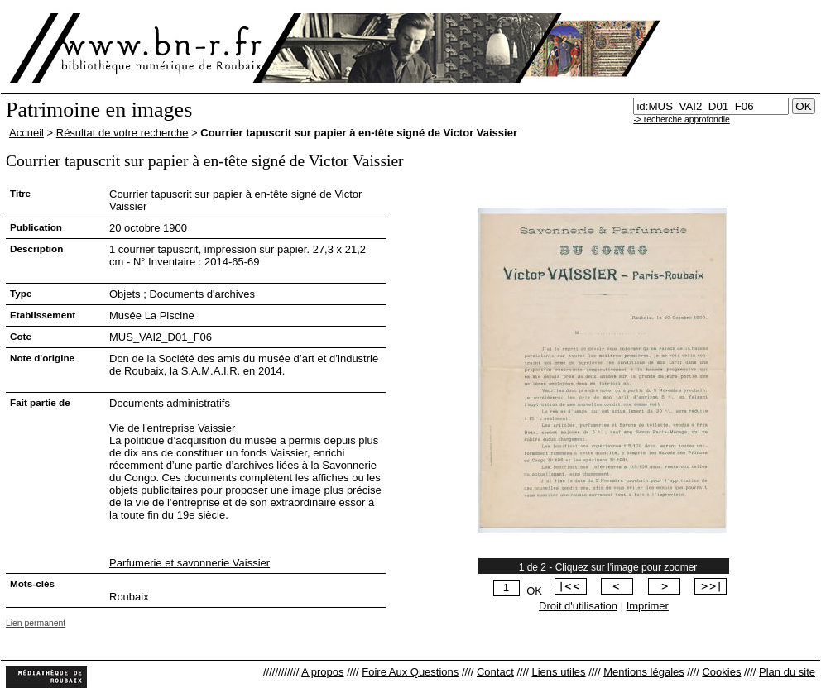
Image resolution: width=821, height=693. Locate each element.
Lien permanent (35, 623)
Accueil (26, 133)
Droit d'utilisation (578, 606)
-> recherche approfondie (681, 119)
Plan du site (787, 672)
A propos (322, 672)
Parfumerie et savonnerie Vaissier (189, 563)
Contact (495, 672)
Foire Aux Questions (410, 672)
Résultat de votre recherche (122, 133)
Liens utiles (558, 672)
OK (534, 591)
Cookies (721, 672)
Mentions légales (643, 672)
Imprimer (648, 606)
